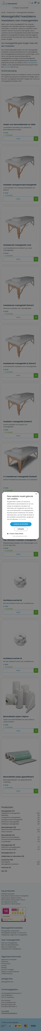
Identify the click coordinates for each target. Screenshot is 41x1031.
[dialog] (20, 515)
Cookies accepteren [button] (21, 524)
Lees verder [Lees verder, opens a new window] (22, 519)
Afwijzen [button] (21, 529)
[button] (20, 536)
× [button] (36, 494)
